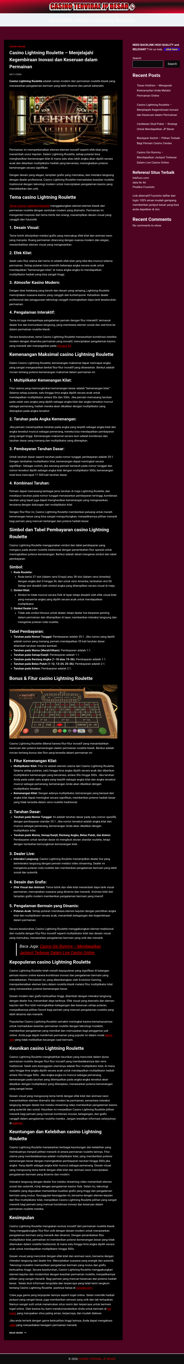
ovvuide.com (84, 1287)
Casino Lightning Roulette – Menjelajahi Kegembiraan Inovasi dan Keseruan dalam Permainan (53, 59)
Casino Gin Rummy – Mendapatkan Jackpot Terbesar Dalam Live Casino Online (157, 157)
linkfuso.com (141, 177)
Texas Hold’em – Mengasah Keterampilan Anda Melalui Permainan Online (154, 90)
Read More (17, 1332)
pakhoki (17, 1123)
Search (137, 58)
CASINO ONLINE (17, 46)
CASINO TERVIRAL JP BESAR (97, 1359)
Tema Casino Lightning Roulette (29, 205)
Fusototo (156, 195)
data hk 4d (139, 182)
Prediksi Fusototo (144, 187)
